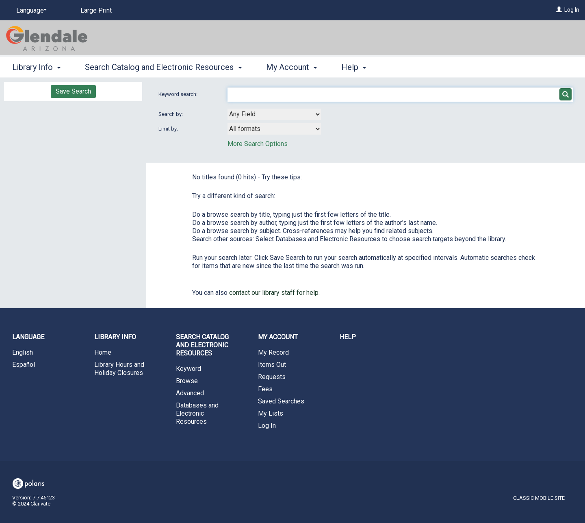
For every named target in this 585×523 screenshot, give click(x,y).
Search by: (171, 114)
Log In (571, 10)
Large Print (96, 10)
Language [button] (28, 337)
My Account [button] (291, 67)
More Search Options (258, 144)
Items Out (272, 364)
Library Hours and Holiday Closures (119, 369)
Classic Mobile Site (539, 498)
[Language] (30, 10)
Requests (272, 377)
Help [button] (353, 67)
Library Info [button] (36, 67)
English (22, 352)
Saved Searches (281, 401)
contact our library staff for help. (274, 292)
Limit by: (168, 129)
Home (102, 352)
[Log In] (559, 10)
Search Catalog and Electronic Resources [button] (163, 67)
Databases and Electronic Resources (197, 413)
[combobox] (274, 114)
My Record (273, 352)
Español (23, 364)
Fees (265, 389)
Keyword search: (178, 94)
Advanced (190, 393)
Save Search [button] (73, 91)
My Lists (270, 413)
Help (348, 337)
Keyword (188, 369)
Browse (187, 381)
